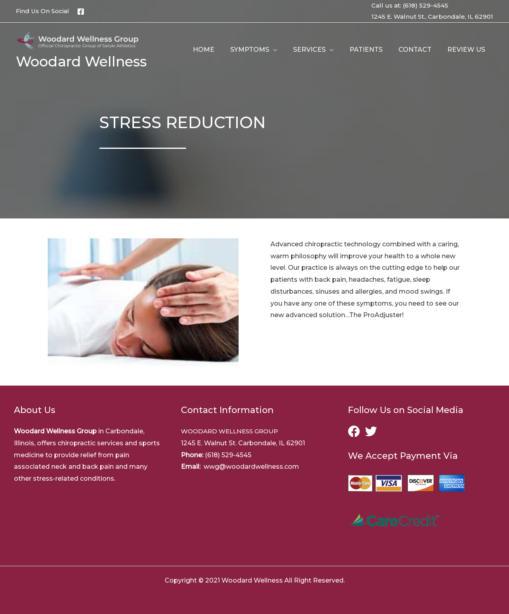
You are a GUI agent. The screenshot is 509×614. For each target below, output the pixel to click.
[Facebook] (80, 11)
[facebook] (355, 431)
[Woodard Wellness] (80, 41)
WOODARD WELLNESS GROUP (232, 431)
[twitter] (373, 431)
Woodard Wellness (81, 61)
